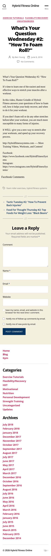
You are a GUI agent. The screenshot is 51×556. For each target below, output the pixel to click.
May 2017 (8, 465)
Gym (5, 358)
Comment (8, 245)
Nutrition (8, 393)
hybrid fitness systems (37, 188)
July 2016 (8, 493)
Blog (5, 354)
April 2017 (8, 469)
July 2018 (8, 424)
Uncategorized (25, 21)
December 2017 (12, 436)
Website (7, 297)
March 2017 (9, 473)
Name (6, 271)
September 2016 (12, 485)
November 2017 (12, 440)
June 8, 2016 (36, 57)
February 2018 (11, 428)
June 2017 (8, 461)
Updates (8, 409)
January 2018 (10, 432)
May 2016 (8, 501)
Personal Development (16, 397)
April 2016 (8, 505)
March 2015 (9, 530)
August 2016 (10, 489)
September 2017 (12, 449)
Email (6, 284)
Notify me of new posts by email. (21, 324)
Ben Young (20, 57)
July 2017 (8, 457)
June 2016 (8, 497)
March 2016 (9, 509)
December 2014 (12, 538)
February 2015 (11, 534)
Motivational (10, 389)
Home (6, 350)
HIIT (5, 385)
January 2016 (10, 517)
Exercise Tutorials (13, 18)
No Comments (27, 61)
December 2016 (12, 477)
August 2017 (10, 453)
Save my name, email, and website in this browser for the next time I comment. (24, 311)
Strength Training (13, 401)
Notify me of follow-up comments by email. (25, 318)
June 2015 (8, 526)
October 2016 (10, 481)
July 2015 (8, 522)
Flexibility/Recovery (36, 18)
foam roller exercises (16, 188)
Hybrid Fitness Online (25, 5)
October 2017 (10, 444)
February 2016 (11, 513)
